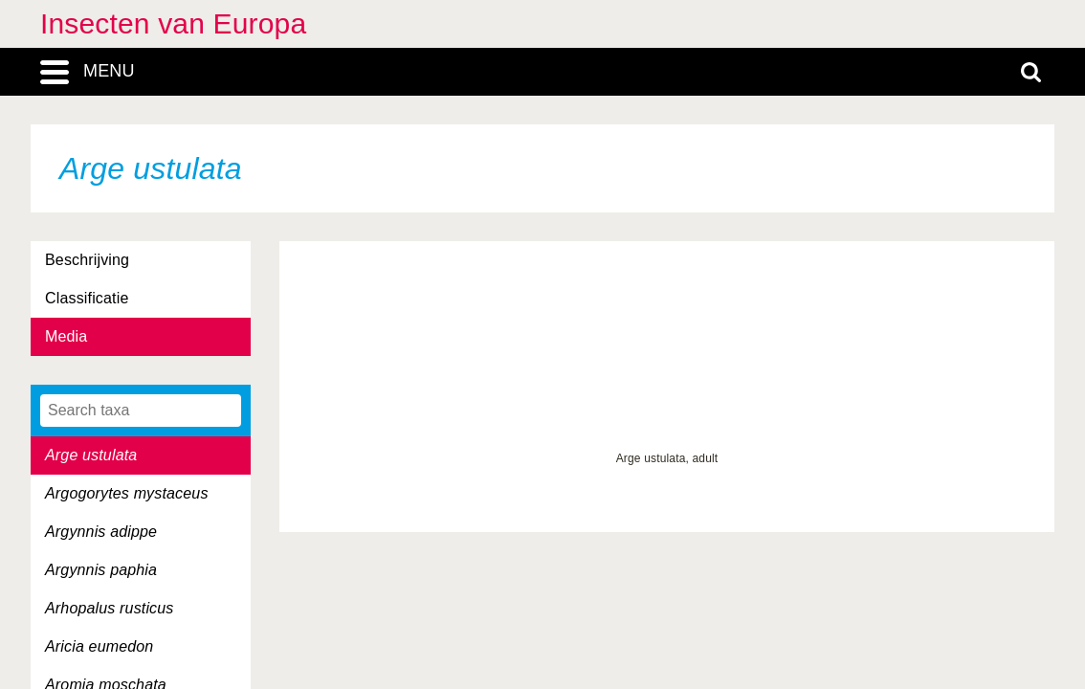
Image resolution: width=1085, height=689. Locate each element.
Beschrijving (87, 260)
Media (66, 336)
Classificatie (86, 298)
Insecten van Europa (173, 23)
